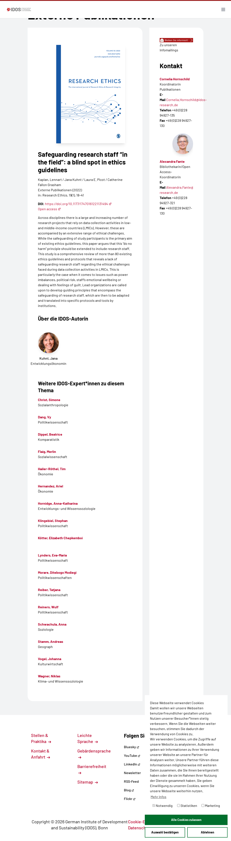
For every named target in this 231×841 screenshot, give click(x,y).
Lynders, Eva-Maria (52, 555)
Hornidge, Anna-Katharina (58, 503)
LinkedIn (132, 764)
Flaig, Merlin (47, 451)
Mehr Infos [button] (158, 797)
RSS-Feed (131, 781)
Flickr (130, 799)
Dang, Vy (44, 417)
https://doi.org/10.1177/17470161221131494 (78, 204)
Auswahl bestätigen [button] (165, 832)
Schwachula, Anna (52, 624)
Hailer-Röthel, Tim (52, 469)
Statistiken (187, 805)
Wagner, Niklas (49, 676)
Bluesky (131, 747)
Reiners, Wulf (48, 607)
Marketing (210, 805)
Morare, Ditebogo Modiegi (57, 572)
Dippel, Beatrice (50, 434)
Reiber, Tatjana (49, 590)
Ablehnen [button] (207, 832)
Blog (129, 790)
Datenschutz (142, 827)
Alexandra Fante (172, 161)
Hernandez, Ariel (50, 486)
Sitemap (87, 781)
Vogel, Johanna (49, 659)
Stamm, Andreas (50, 641)
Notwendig (162, 805)
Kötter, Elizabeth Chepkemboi (60, 538)
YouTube (132, 755)
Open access (49, 209)
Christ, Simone (49, 400)
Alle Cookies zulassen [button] (186, 820)
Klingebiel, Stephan (53, 521)
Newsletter (132, 773)
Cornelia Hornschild (175, 79)
